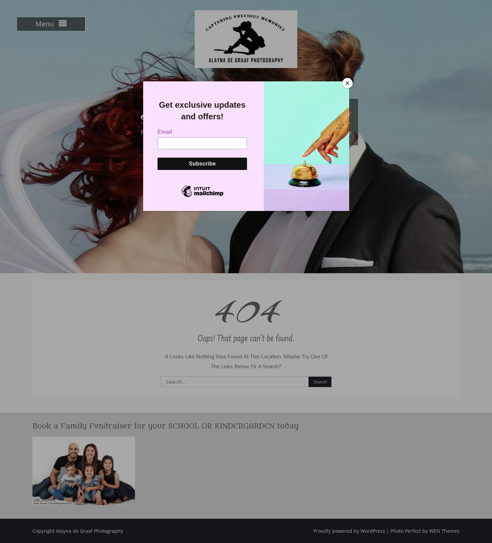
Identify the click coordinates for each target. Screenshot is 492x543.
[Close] (347, 83)
